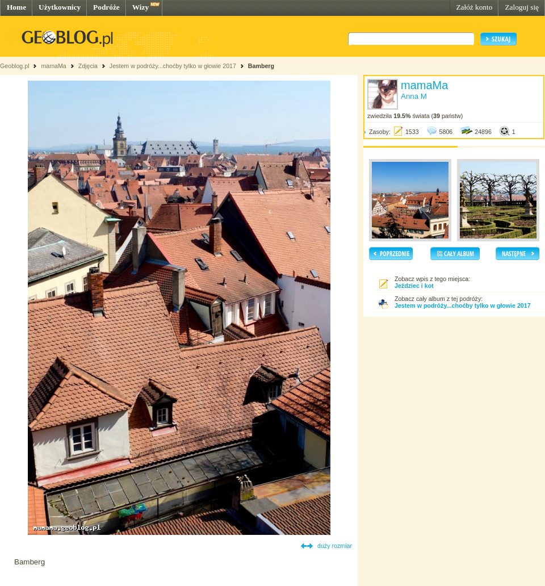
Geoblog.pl (15, 65)
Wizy (140, 7)
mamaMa (53, 65)
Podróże (106, 7)
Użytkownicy (60, 7)
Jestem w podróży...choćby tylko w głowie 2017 (173, 65)
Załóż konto (474, 7)
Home (16, 7)
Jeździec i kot (414, 285)
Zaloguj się (522, 7)
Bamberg (261, 65)
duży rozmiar (334, 545)
